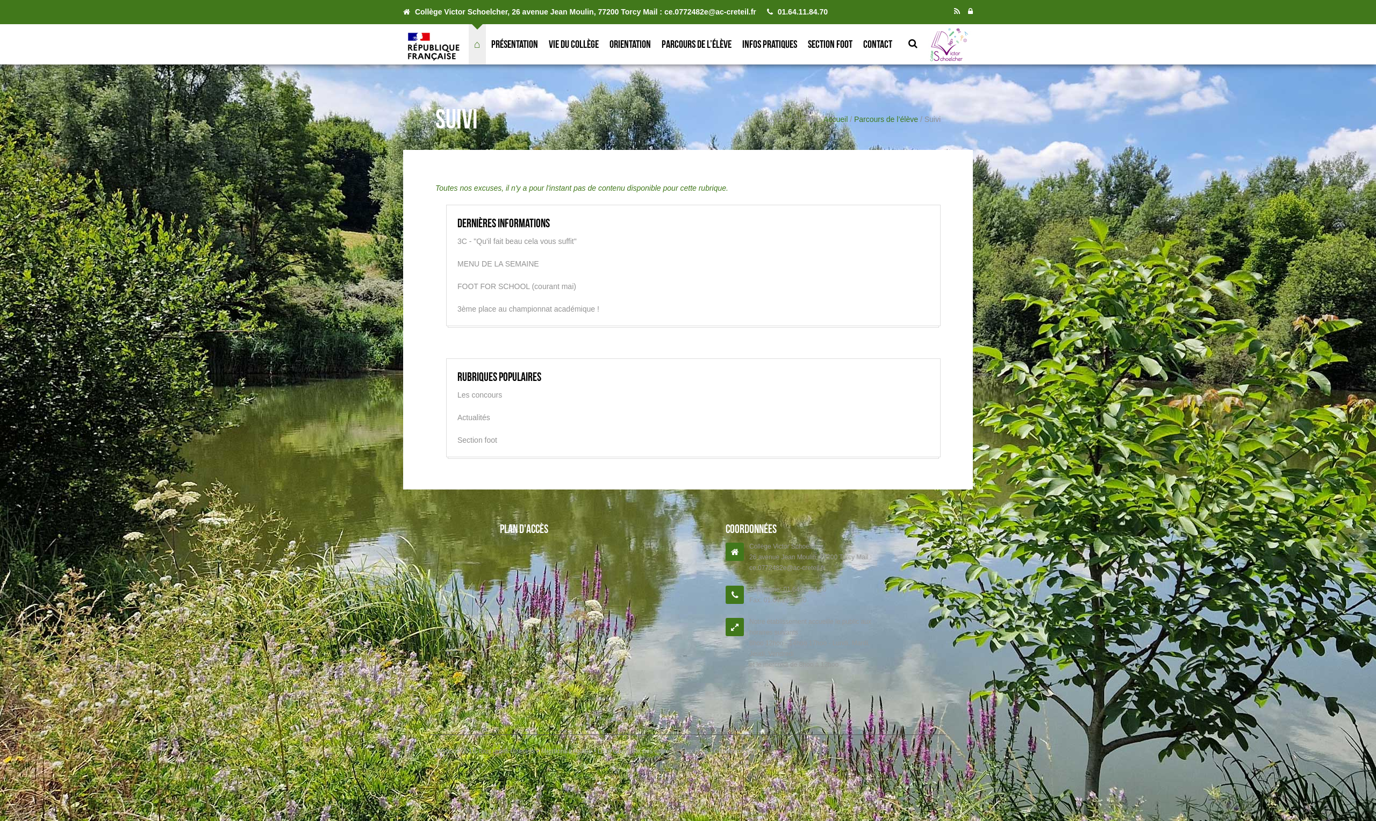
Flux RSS (694, 751)
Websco (448, 751)
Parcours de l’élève (697, 44)
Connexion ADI (734, 751)
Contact (877, 44)
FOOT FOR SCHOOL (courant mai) (516, 286)
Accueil (835, 119)
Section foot (830, 44)
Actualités (473, 417)
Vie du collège (574, 44)
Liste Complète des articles (636, 751)
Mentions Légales (567, 751)
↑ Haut (936, 751)
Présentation (514, 44)
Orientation (630, 44)
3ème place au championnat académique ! (528, 309)
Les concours (479, 395)
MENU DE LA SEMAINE (498, 264)
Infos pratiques (769, 44)
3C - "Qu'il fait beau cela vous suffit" (517, 241)
